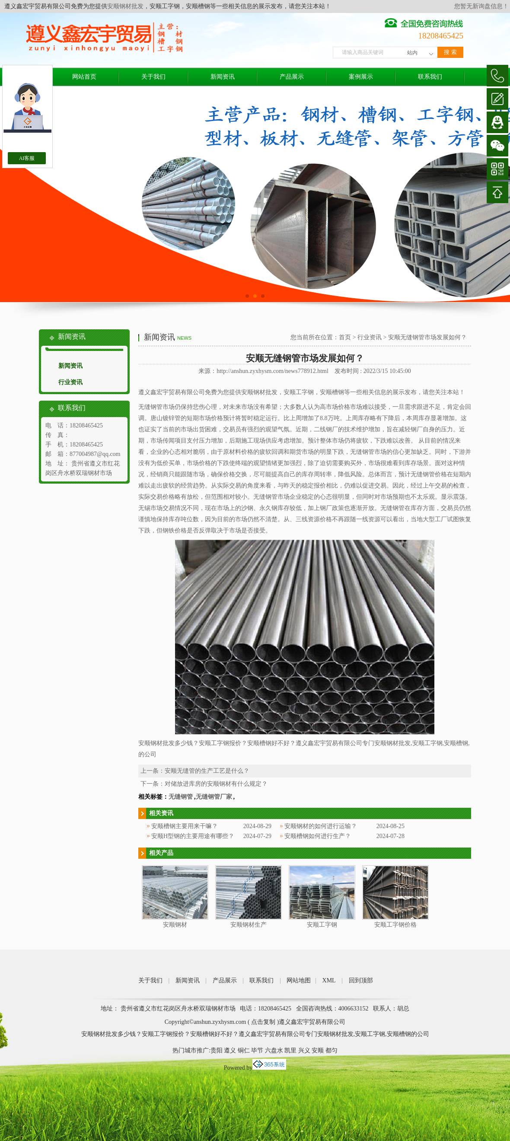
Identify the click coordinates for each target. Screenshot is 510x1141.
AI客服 (27, 158)
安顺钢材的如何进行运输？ (320, 826)
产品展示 (292, 76)
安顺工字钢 (322, 924)
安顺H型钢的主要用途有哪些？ (192, 836)
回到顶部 (361, 980)
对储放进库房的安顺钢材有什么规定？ (216, 784)
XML (329, 980)
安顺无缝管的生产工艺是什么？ (207, 771)
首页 (345, 337)
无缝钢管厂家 (214, 797)
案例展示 (361, 76)
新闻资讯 (222, 76)
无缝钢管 (181, 797)
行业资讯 (70, 382)
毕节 (257, 1050)
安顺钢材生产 (248, 924)
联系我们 (430, 76)
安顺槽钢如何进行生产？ (317, 836)
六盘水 (274, 1050)
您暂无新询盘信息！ (481, 6)
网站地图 (299, 980)
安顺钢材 (175, 924)
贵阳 (216, 1050)
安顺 (318, 1050)
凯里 (290, 1050)
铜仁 (244, 1050)
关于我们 (153, 76)
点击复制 (263, 1022)
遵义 (230, 1050)
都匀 (331, 1050)
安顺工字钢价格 (395, 924)
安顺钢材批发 (125, 6)
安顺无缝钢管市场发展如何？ (427, 337)
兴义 (304, 1050)
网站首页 (84, 76)
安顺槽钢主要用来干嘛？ (184, 826)
